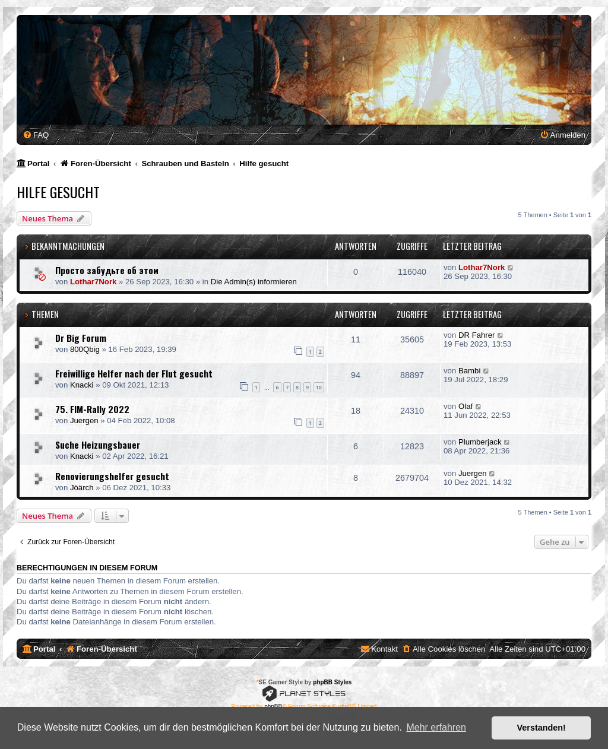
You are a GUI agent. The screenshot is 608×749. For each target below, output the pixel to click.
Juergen (84, 420)
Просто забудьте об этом (107, 270)
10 (319, 387)
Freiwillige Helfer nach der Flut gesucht (134, 373)
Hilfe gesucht (58, 191)
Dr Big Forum (80, 338)
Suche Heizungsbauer (97, 444)
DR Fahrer (476, 335)
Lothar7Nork (93, 281)
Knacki (82, 384)
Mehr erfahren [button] (436, 727)
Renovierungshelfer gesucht (112, 476)
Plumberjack (480, 441)
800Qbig (85, 349)
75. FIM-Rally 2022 (92, 409)
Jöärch (82, 487)
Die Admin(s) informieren (254, 281)
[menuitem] (36, 135)
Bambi (469, 370)
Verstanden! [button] (541, 727)
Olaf (465, 406)
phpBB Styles (332, 682)
